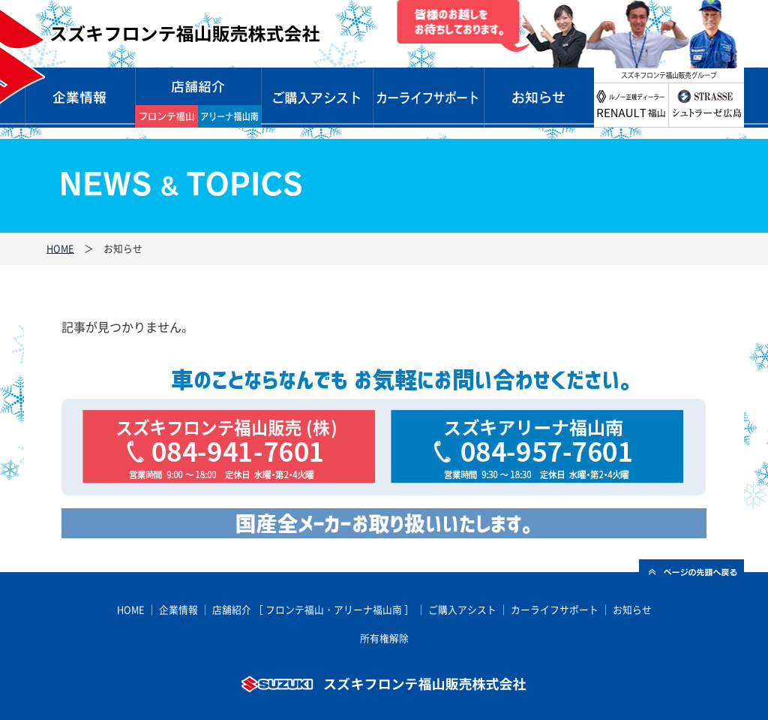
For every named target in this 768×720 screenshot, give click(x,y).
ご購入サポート (316, 98)
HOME (60, 248)
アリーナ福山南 (368, 609)
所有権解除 (384, 638)
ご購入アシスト (462, 609)
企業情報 (79, 98)
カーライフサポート (427, 98)
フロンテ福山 (295, 609)
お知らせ (538, 98)
